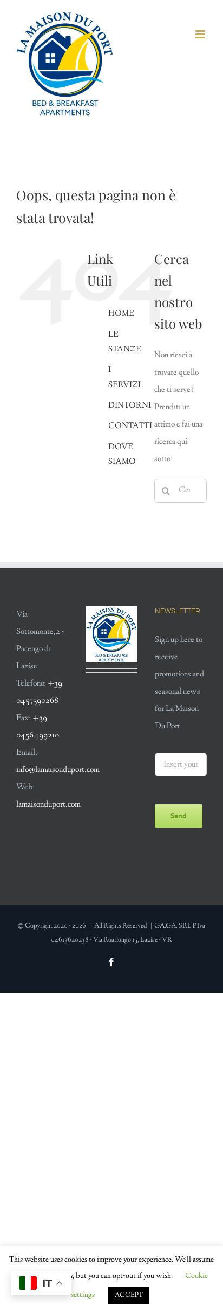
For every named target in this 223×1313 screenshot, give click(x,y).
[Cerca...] (180, 491)
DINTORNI (129, 405)
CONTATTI (130, 426)
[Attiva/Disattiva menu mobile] (201, 34)
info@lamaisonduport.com (58, 770)
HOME (121, 314)
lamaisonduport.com (48, 804)
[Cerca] (166, 491)
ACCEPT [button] (129, 1295)
